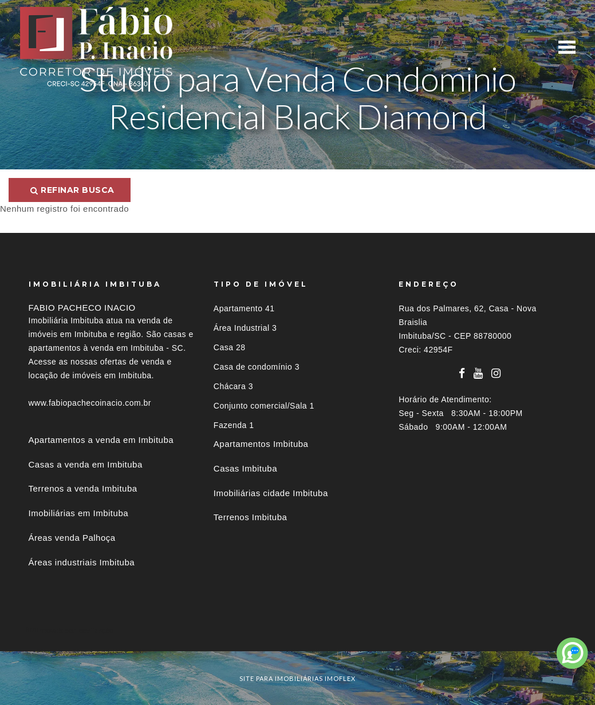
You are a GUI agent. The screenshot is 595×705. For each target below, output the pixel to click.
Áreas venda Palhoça (72, 537)
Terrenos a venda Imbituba (83, 488)
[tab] (298, 630)
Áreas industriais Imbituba (82, 562)
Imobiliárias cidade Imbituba (271, 493)
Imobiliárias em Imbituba (79, 513)
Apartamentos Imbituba (261, 444)
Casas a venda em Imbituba (86, 464)
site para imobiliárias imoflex (297, 678)
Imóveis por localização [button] (75, 630)
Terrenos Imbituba (250, 517)
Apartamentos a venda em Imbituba (101, 440)
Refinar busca (72, 190)
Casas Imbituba (245, 468)
